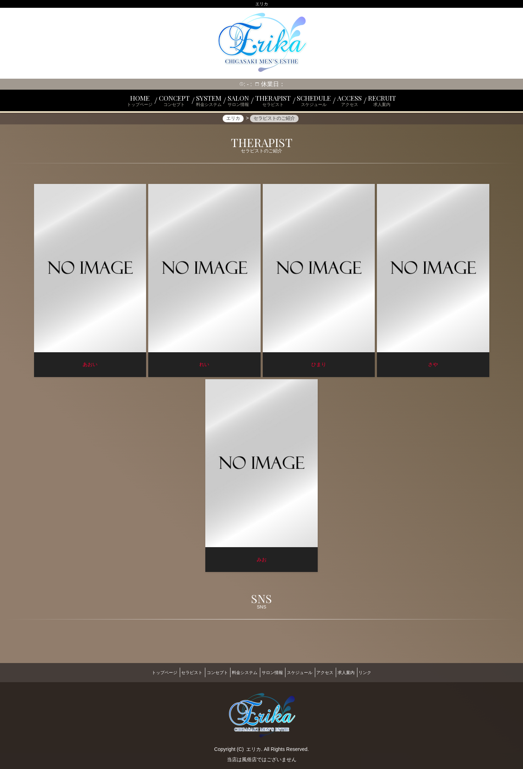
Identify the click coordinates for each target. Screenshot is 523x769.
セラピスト (174, 671)
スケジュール (305, 671)
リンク (387, 671)
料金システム (239, 671)
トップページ (142, 671)
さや (433, 367)
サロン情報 (272, 671)
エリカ (253, 745)
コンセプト (206, 671)
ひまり (318, 367)
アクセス (336, 671)
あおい (90, 367)
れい (204, 367)
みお (262, 562)
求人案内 (363, 671)
